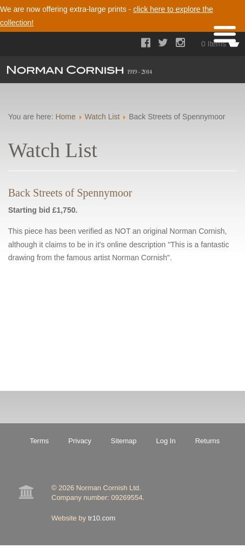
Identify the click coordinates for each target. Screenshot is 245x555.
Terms (39, 441)
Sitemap (124, 441)
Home (65, 116)
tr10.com (102, 518)
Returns (207, 441)
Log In (166, 441)
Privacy (79, 441)
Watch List (102, 116)
